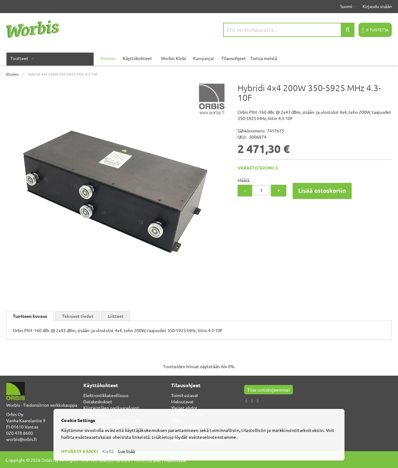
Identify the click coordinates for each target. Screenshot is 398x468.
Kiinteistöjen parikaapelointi (111, 407)
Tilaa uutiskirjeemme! (268, 389)
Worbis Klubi (173, 58)
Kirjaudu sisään (377, 6)
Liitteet (115, 316)
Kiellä (107, 451)
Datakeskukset (97, 401)
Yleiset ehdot (184, 407)
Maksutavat (182, 401)
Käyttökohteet (137, 58)
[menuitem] (21, 58)
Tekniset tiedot (77, 316)
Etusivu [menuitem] (108, 58)
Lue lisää (126, 451)
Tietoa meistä (263, 58)
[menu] (199, 58)
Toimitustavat (184, 395)
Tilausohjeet (233, 58)
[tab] (30, 316)
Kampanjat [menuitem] (203, 58)
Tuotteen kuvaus (30, 316)
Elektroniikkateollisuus (105, 395)
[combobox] (289, 29)
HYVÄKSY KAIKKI (79, 451)
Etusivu (12, 74)
